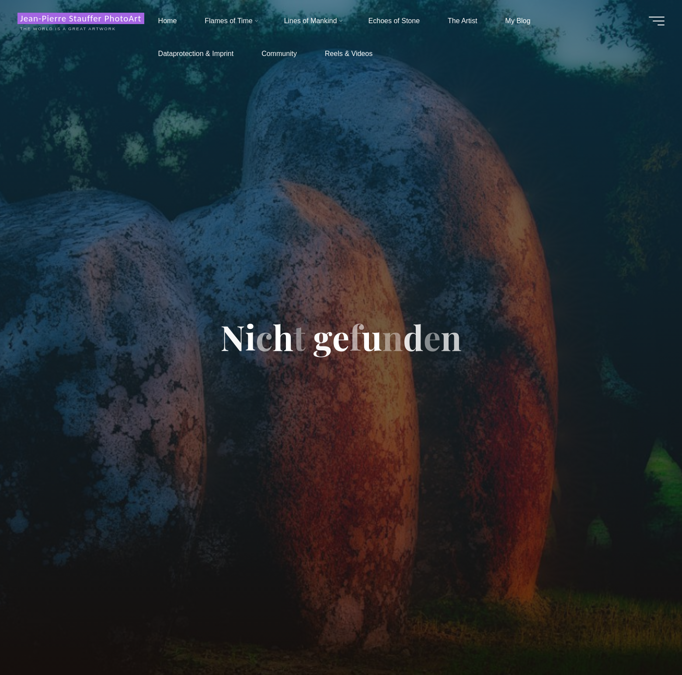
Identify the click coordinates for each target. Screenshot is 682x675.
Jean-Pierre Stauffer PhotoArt (81, 18)
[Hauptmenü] (657, 21)
